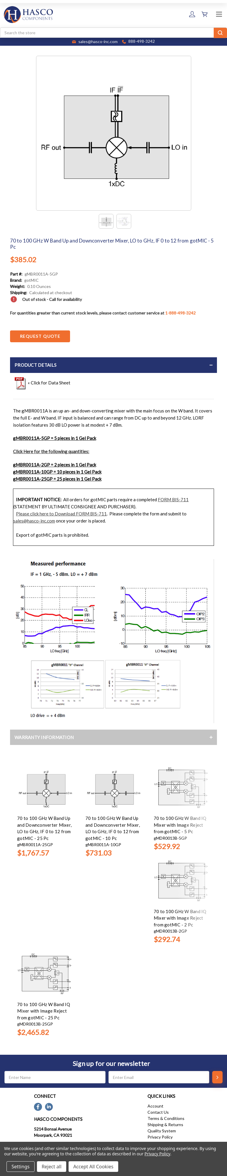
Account (155, 1105)
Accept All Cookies (93, 1166)
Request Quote (40, 336)
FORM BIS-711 (173, 499)
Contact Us (158, 1112)
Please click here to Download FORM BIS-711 (61, 513)
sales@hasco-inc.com (34, 520)
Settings (21, 1166)
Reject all (51, 1166)
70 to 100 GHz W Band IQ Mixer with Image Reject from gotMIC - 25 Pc (43, 1011)
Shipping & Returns (165, 1124)
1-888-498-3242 (180, 312)
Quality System (161, 1130)
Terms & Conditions (165, 1118)
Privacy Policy (160, 1136)
